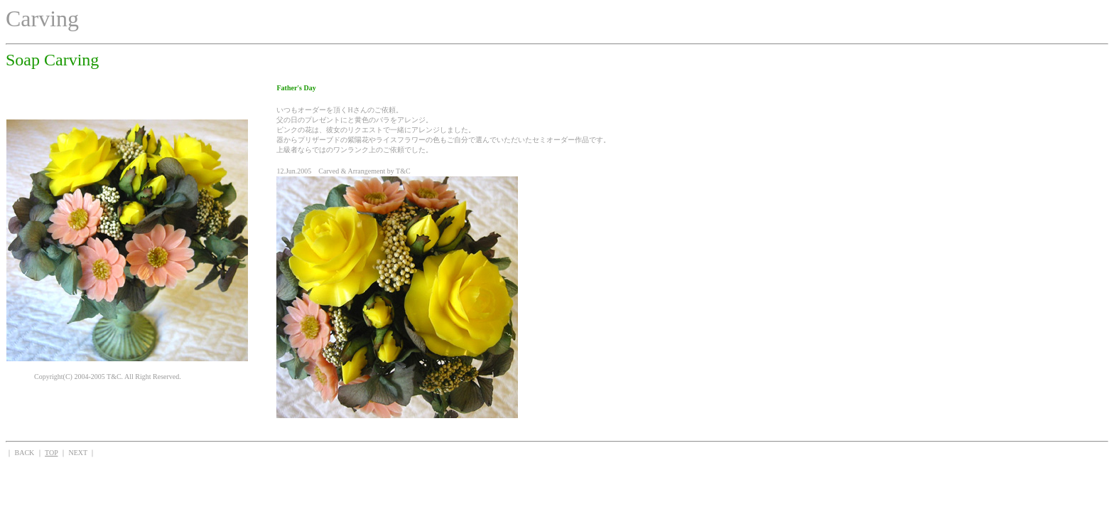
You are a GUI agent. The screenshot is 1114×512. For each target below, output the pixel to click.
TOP (51, 453)
